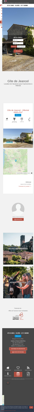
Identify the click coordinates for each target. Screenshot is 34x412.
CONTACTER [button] (18, 219)
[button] (22, 46)
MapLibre (29, 173)
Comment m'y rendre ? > (25, 186)
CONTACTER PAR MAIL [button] (19, 352)
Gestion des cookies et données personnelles (8, 410)
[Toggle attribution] (31, 173)
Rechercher (14, 46)
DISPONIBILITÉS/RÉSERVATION (19, 349)
